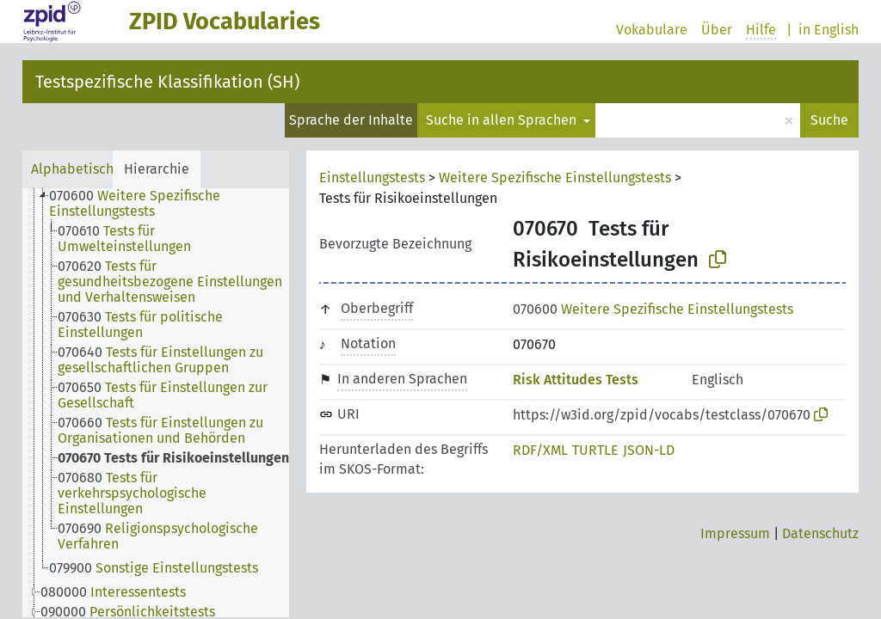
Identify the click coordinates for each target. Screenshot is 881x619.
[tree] (155, 402)
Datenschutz (820, 533)
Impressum (735, 533)
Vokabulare (651, 29)
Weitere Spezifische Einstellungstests (555, 177)
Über (716, 29)
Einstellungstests (372, 177)
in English (828, 29)
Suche (829, 120)
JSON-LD (649, 450)
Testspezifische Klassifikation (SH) (167, 81)
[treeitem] (176, 203)
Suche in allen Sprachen (503, 120)
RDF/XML (540, 450)
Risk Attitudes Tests (575, 379)
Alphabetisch (72, 169)
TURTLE (595, 450)
